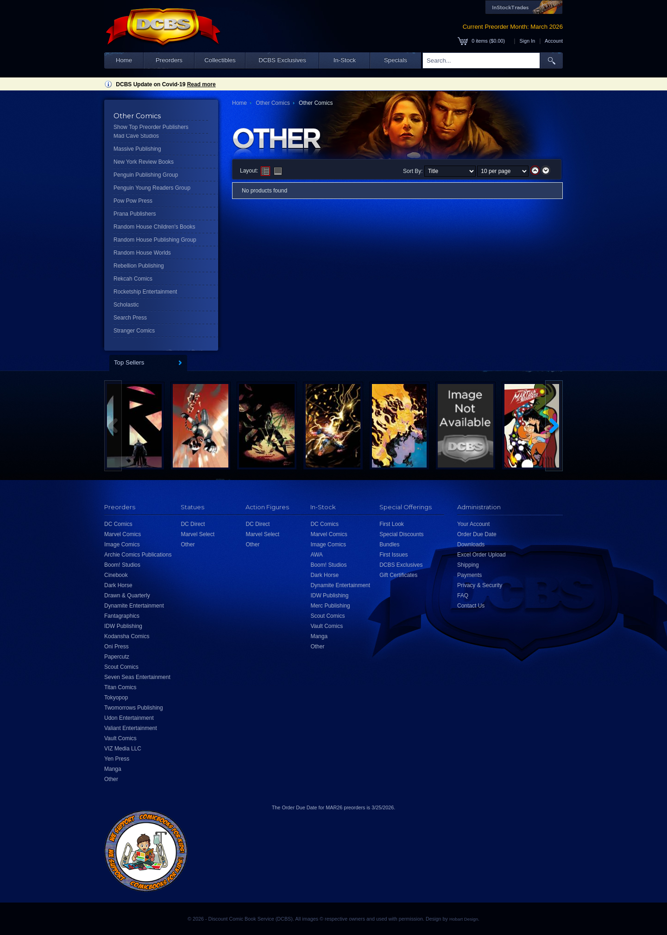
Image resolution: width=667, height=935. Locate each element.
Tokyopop (116, 697)
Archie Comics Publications (137, 554)
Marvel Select (197, 534)
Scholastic (126, 304)
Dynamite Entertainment (134, 605)
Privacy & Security (479, 585)
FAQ (462, 595)
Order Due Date (477, 534)
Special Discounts (401, 534)
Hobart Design (463, 919)
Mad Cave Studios (136, 136)
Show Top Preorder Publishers (151, 127)
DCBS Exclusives (282, 60)
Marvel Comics (122, 534)
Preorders (169, 60)
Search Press (130, 317)
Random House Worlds (142, 253)
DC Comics (118, 524)
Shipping (468, 565)
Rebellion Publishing (138, 266)
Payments (469, 575)
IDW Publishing (123, 626)
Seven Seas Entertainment (137, 677)
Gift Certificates (398, 575)
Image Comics (122, 544)
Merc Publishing (330, 605)
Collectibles (219, 60)
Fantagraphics (121, 616)
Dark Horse (118, 585)
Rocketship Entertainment (145, 291)
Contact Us (471, 605)
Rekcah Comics (132, 278)
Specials (395, 60)
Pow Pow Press (132, 201)
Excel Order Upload (481, 554)
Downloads (471, 544)
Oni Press (116, 646)
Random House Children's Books (154, 227)
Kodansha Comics (126, 636)
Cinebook (116, 575)
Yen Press (116, 759)
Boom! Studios (122, 565)
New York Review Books (143, 162)
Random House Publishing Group (154, 240)
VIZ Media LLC (122, 748)
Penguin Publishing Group (145, 175)
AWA (316, 554)
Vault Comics (120, 738)
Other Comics (272, 103)
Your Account (473, 524)
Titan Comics (120, 687)
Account (554, 41)
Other (111, 779)
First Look (391, 524)
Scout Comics (121, 667)
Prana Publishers (134, 214)
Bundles (389, 544)
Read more (201, 84)
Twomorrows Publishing (133, 707)
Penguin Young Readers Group (151, 188)
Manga (112, 769)
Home (124, 60)
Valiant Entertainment (130, 728)
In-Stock (345, 60)
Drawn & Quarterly (127, 595)
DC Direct (193, 524)
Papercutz (116, 656)
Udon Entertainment (129, 718)
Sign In (527, 41)
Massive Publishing (137, 149)
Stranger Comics (134, 330)
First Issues (393, 554)
